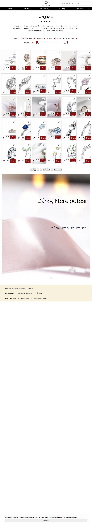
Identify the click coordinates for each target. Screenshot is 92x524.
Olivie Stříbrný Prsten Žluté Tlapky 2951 (25, 457)
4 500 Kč (12, 131)
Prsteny (9, 8)
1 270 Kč (37, 216)
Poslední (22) (60, 479)
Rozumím (45, 520)
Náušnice (27, 8)
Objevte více (79, 8)
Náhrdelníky (44, 8)
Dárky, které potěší (62, 510)
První (29, 479)
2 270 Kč (12, 385)
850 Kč (62, 216)
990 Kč (12, 173)
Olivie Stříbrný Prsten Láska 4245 (73, 457)
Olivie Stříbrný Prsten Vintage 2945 (23, 415)
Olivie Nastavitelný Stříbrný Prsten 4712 (75, 372)
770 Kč (37, 343)
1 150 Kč (37, 470)
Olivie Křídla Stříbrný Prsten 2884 (47, 287)
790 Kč (37, 173)
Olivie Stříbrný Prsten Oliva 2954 (47, 415)
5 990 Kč (62, 88)
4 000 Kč (37, 131)
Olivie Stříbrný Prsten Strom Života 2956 (50, 457)
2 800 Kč (62, 258)
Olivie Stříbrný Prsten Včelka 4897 (48, 372)
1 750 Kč (62, 173)
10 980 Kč (38, 88)
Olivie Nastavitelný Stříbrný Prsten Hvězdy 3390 (28, 202)
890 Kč (12, 216)
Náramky (62, 8)
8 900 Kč (12, 343)
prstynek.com (46, 5)
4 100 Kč (12, 258)
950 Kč (37, 385)
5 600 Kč (37, 258)
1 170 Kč (37, 300)
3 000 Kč (12, 88)
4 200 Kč (62, 300)
